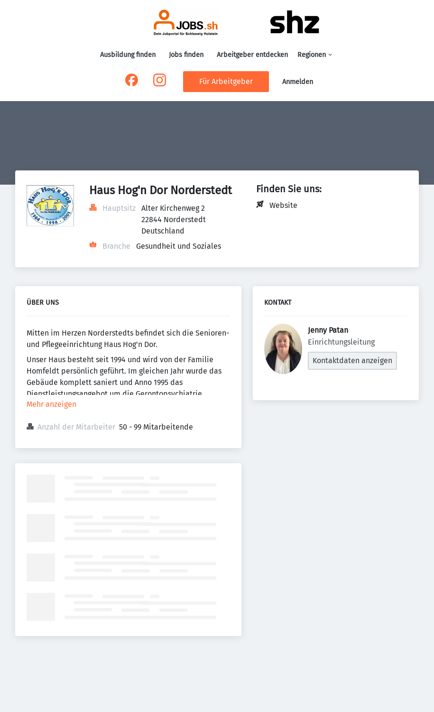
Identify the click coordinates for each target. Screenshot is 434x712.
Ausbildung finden (128, 55)
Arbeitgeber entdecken (252, 55)
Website (283, 205)
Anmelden (297, 82)
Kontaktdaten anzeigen (352, 360)
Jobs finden (186, 55)
